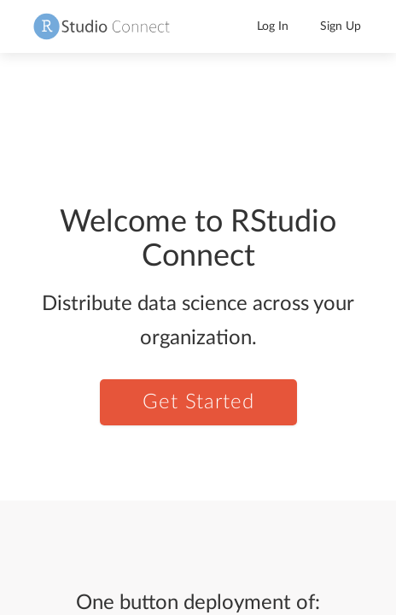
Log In (272, 26)
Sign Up (340, 26)
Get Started (198, 402)
